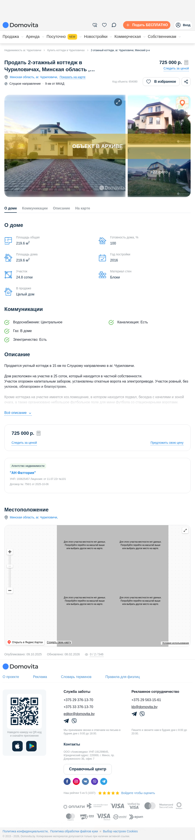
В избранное (161, 81)
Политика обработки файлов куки (74, 831)
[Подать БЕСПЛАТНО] (145, 25)
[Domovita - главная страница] (20, 25)
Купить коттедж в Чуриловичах (66, 50)
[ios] (17, 746)
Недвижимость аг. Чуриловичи (22, 50)
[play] (31, 746)
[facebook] (67, 781)
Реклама (40, 677)
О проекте (11, 677)
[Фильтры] (95, 25)
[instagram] (76, 781)
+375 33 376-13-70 (78, 707)
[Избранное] (104, 25)
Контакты (72, 744)
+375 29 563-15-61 (146, 700)
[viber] (94, 781)
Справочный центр (87, 769)
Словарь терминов (76, 677)
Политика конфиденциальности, (25, 831)
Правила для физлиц (122, 677)
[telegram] (103, 781)
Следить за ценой (176, 68)
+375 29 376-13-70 (78, 700)
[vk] (85, 781)
